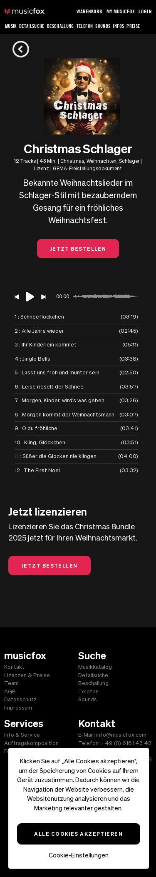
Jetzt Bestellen (78, 249)
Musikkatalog (95, 667)
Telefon (85, 26)
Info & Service (22, 735)
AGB (10, 691)
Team (11, 683)
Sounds (102, 26)
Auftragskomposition (31, 743)
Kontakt (14, 667)
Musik (11, 26)
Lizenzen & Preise (27, 675)
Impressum (18, 708)
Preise (133, 26)
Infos (118, 26)
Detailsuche (32, 26)
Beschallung (60, 26)
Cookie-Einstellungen (79, 855)
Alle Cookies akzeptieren (78, 834)
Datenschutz (20, 699)
